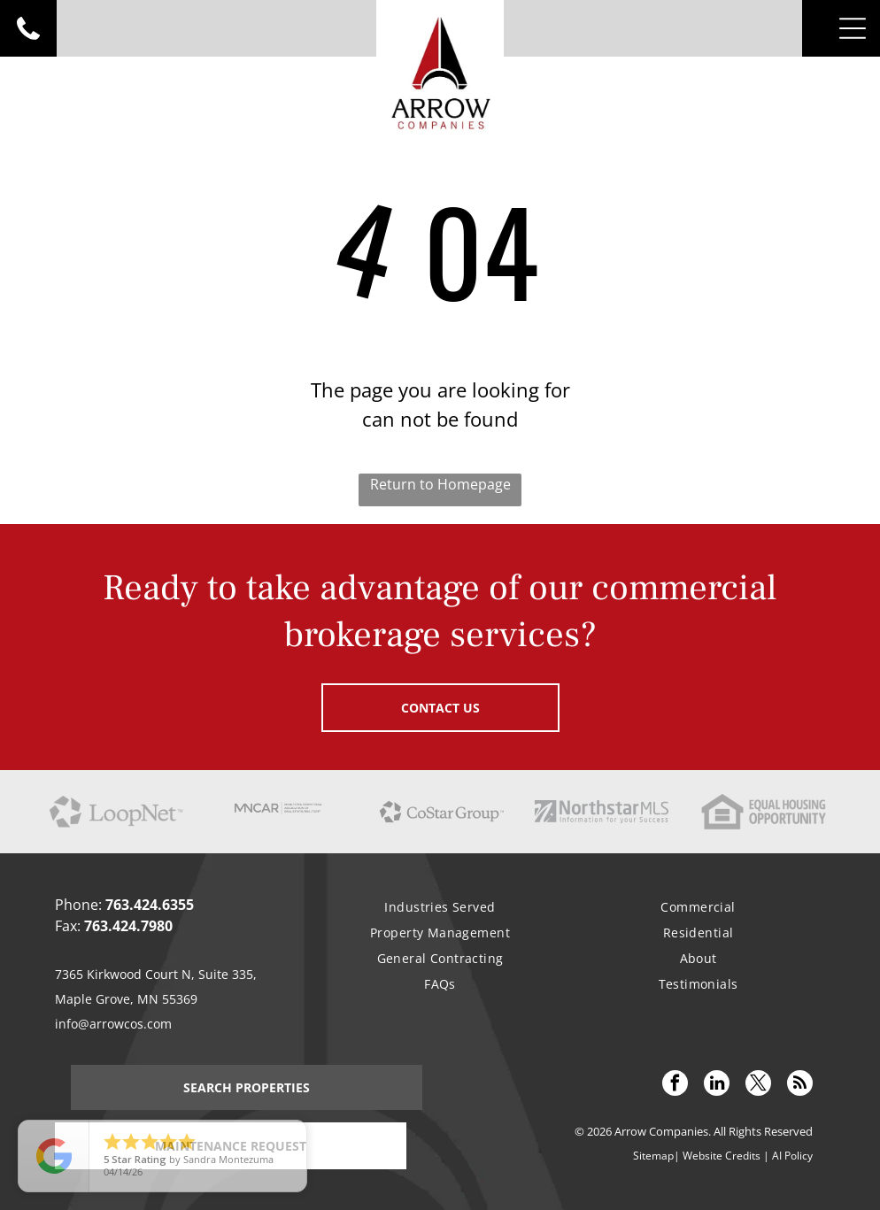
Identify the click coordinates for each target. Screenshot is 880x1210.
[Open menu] (852, 28)
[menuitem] (440, 907)
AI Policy (792, 1155)
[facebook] (675, 1085)
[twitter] (758, 1085)
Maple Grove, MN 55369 (126, 998)
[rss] (800, 1085)
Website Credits (721, 1155)
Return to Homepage (440, 484)
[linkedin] (716, 1085)
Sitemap (653, 1155)
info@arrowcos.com (113, 1023)
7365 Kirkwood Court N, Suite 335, (156, 974)
